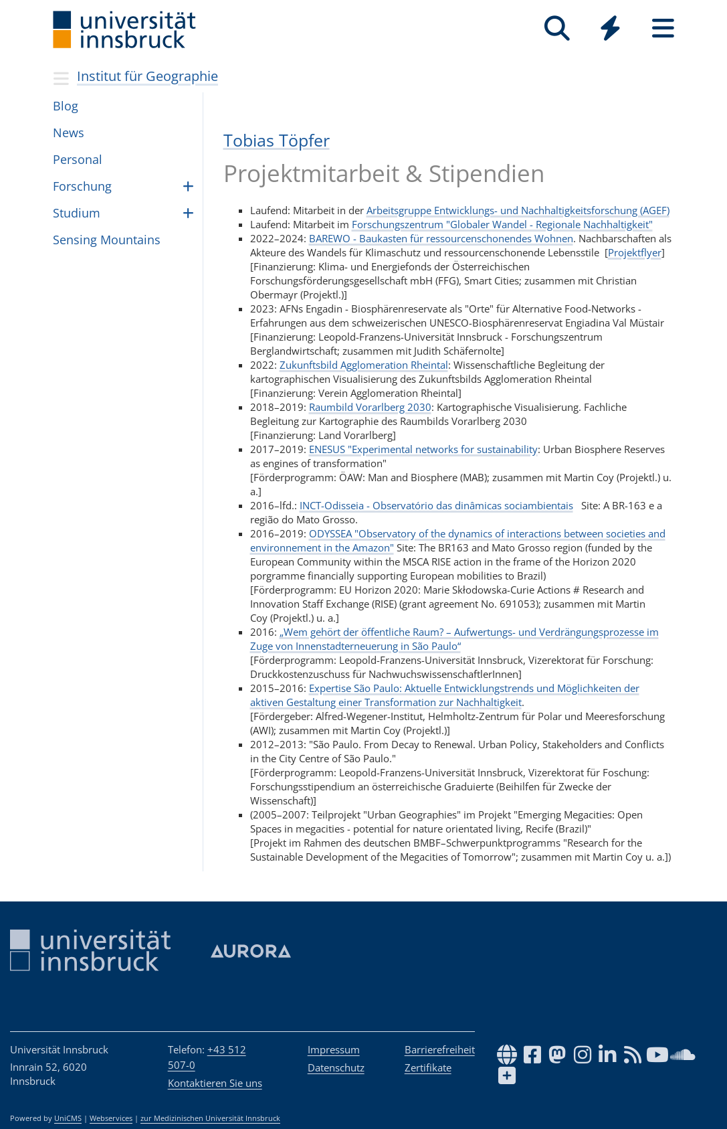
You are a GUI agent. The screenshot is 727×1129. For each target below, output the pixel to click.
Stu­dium (76, 213)
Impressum (334, 1049)
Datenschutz (336, 1067)
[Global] (610, 29)
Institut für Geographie (147, 76)
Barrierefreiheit (440, 1049)
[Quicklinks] (610, 28)
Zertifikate (428, 1067)
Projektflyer (634, 252)
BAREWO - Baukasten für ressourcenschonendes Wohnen (441, 238)
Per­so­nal (77, 159)
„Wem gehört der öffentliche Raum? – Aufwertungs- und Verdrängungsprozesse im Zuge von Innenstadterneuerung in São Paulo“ (454, 639)
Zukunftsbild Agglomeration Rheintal (364, 364)
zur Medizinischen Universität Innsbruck (210, 1118)
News (68, 132)
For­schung (82, 186)
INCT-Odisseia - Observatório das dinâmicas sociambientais (436, 505)
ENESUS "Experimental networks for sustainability (423, 449)
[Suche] (557, 28)
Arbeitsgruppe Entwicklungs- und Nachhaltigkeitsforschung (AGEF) (518, 210)
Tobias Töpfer (276, 139)
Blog (65, 106)
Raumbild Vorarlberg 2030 (370, 407)
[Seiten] (663, 28)
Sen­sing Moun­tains (107, 240)
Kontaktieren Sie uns (215, 1083)
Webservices (111, 1118)
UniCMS (68, 1118)
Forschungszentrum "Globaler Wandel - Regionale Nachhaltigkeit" (502, 224)
